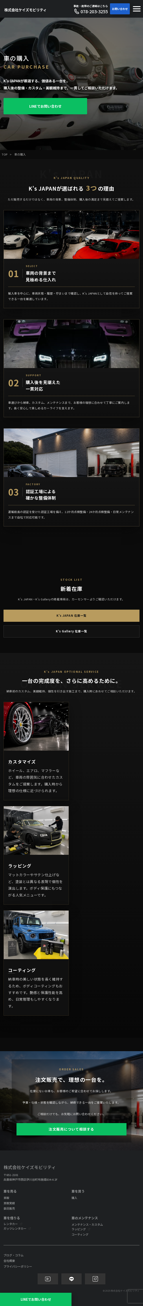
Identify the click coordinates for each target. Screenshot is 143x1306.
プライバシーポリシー (18, 1266)
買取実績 (9, 1203)
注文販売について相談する (71, 1129)
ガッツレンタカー (15, 1228)
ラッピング (79, 1229)
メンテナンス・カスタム (87, 1224)
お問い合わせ (120, 9)
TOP (4, 154)
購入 (74, 1198)
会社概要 (9, 1261)
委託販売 (9, 1208)
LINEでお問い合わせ (45, 106)
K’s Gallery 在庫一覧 (71, 631)
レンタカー (11, 1224)
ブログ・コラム (14, 1255)
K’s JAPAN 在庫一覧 (71, 615)
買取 (6, 1198)
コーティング (80, 1234)
